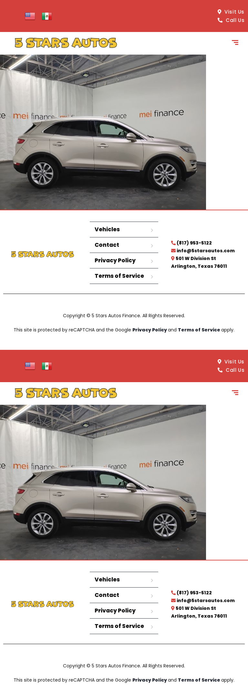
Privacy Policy (115, 260)
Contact (107, 245)
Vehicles (107, 229)
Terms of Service (119, 276)
